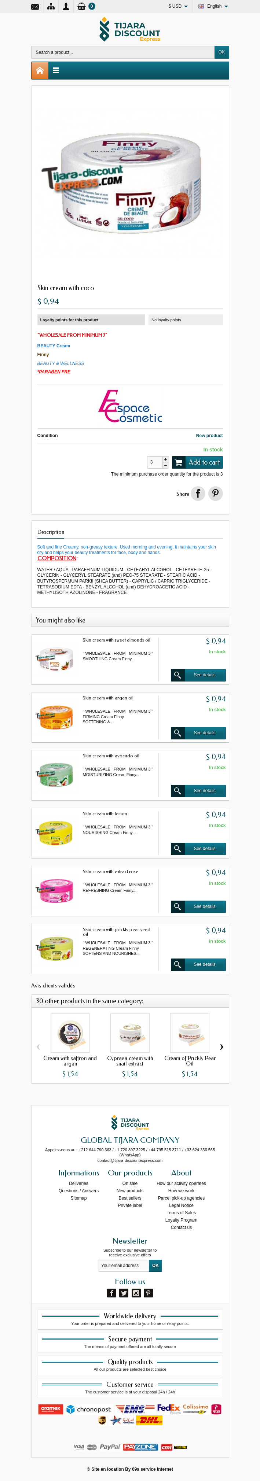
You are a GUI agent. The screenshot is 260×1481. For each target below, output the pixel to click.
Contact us (181, 1227)
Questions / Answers (79, 1190)
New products (130, 1190)
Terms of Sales (181, 1212)
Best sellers (129, 1198)
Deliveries (78, 1183)
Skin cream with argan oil (108, 698)
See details (193, 675)
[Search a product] (123, 52)
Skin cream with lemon (105, 813)
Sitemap (78, 1198)
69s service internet (152, 1469)
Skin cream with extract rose (110, 871)
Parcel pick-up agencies (181, 1198)
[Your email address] (123, 1266)
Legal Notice (181, 1205)
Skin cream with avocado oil (111, 755)
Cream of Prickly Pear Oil (190, 1061)
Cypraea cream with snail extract (130, 1061)
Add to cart (196, 462)
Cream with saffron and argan (70, 1061)
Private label (130, 1205)
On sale (130, 1183)
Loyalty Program (181, 1220)
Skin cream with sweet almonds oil (116, 640)
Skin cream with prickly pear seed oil (116, 932)
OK (222, 52)
